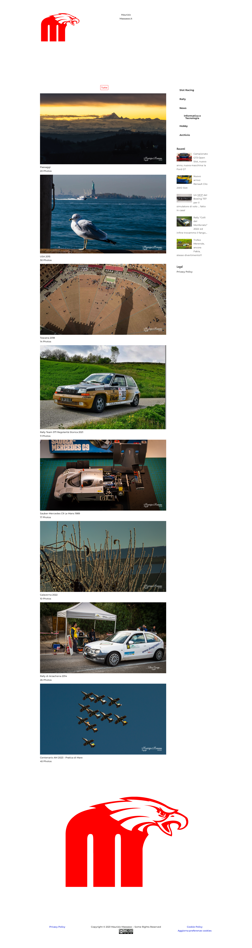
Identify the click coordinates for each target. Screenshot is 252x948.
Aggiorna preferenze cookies (195, 930)
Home (108, 899)
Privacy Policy (185, 271)
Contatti (142, 899)
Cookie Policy (195, 926)
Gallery (130, 899)
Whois (119, 899)
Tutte (104, 87)
